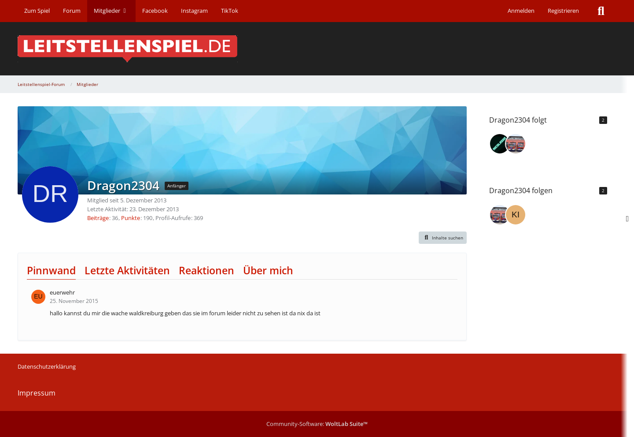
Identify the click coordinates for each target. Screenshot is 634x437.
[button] (443, 238)
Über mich (268, 270)
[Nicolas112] (499, 143)
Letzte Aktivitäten (127, 270)
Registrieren (563, 11)
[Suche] (601, 11)
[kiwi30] (515, 214)
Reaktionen (206, 270)
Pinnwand (51, 270)
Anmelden (521, 11)
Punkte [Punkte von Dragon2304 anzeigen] (130, 218)
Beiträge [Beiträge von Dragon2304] (98, 218)
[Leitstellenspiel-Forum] (317, 49)
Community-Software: (317, 424)
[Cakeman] (515, 143)
